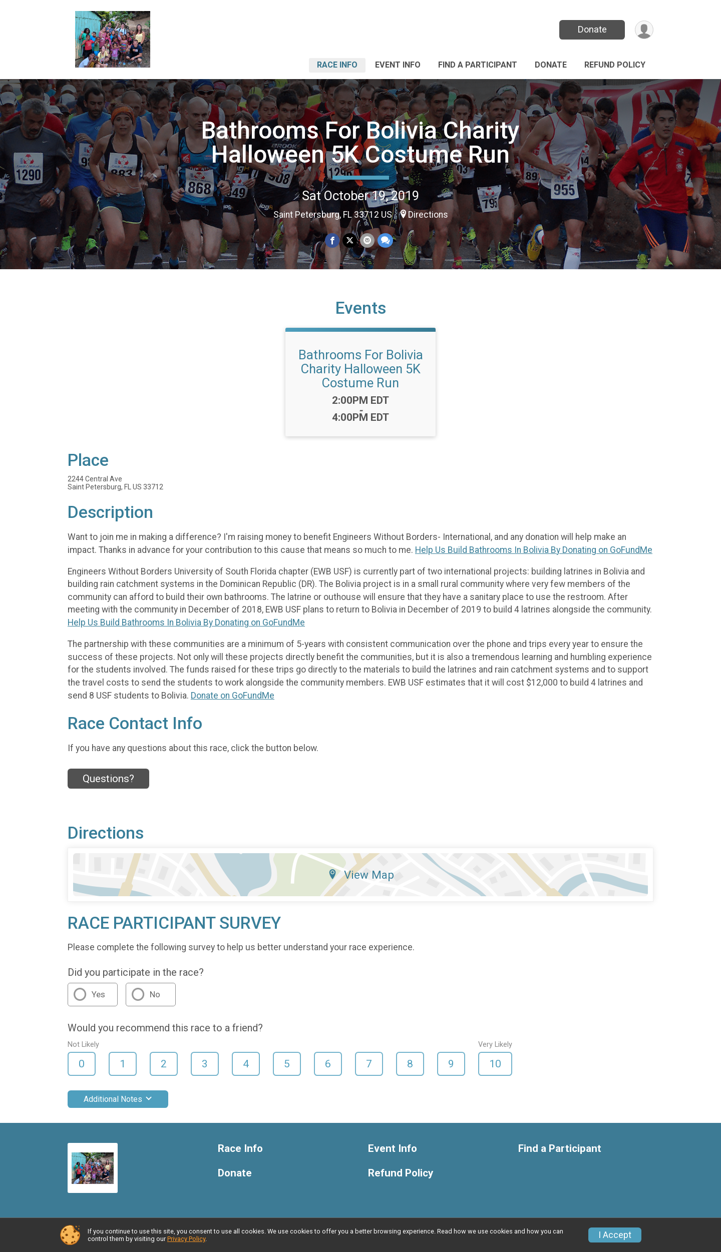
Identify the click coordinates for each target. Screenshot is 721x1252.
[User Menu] (644, 30)
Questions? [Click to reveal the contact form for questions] (108, 779)
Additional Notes (118, 1099)
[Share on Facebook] (332, 240)
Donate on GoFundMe (232, 696)
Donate (592, 29)
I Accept (614, 1235)
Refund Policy (614, 65)
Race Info (337, 65)
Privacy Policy (186, 1238)
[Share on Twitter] (349, 240)
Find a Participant (477, 65)
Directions (428, 215)
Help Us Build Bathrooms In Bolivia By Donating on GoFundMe (533, 550)
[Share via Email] (367, 240)
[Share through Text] (385, 240)
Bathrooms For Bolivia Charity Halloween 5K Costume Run (360, 142)
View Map (360, 874)
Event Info (398, 65)
